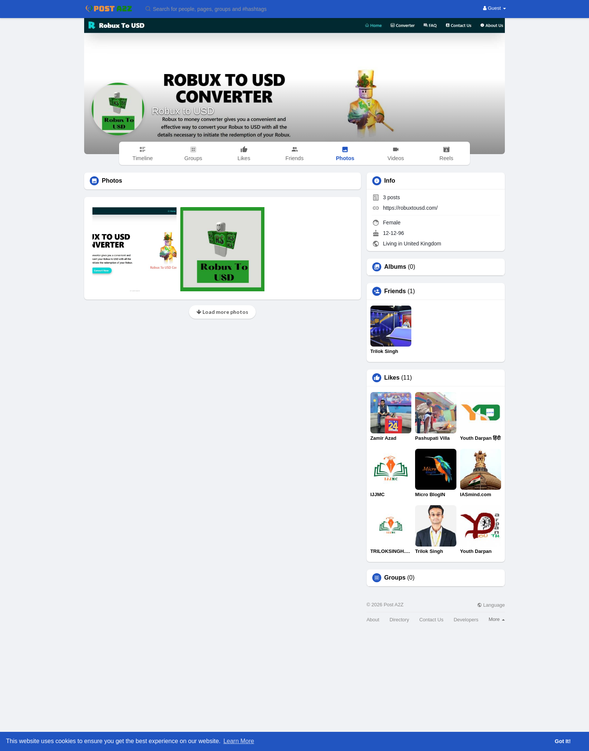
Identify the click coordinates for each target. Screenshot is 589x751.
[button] (210, 8)
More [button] (497, 619)
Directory (399, 619)
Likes (392, 378)
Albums (395, 267)
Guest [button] (494, 8)
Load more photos (222, 312)
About (373, 619)
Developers (466, 619)
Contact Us (431, 619)
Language (491, 605)
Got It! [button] (563, 741)
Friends (395, 291)
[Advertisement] (294, 694)
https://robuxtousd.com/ (410, 208)
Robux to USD (183, 111)
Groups (395, 578)
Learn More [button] (239, 741)
